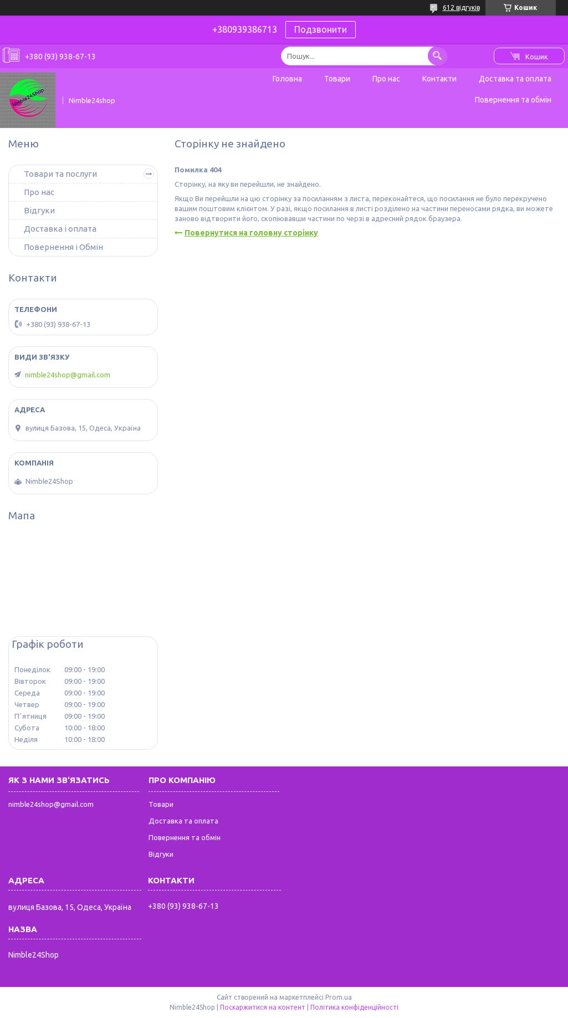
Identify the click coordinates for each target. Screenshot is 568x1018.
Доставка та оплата (515, 78)
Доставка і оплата (60, 228)
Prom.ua (338, 997)
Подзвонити (320, 29)
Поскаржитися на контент (262, 1007)
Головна (287, 78)
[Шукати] (437, 55)
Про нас (386, 78)
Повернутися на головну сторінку (251, 232)
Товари (337, 78)
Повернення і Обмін (63, 247)
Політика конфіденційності (354, 1007)
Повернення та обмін (513, 99)
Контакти (439, 78)
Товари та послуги (60, 173)
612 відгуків (461, 7)
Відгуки (39, 210)
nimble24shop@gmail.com (67, 374)
